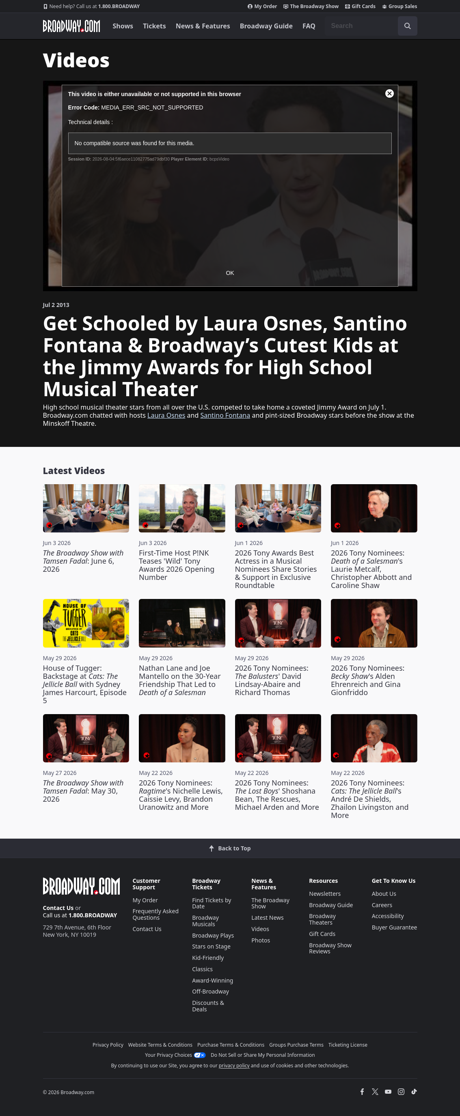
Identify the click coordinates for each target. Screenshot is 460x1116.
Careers (382, 905)
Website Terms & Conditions (160, 1044)
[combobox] (371, 26)
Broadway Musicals (205, 921)
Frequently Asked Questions (156, 914)
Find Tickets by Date (211, 903)
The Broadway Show (311, 6)
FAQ (308, 26)
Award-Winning (212, 980)
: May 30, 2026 (83, 791)
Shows (123, 26)
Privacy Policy (108, 1044)
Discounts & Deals (208, 1006)
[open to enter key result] (407, 26)
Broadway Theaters (322, 919)
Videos (260, 929)
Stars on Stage (211, 946)
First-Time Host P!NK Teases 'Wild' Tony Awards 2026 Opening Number (176, 565)
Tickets (154, 26)
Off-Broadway (210, 991)
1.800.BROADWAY (91, 6)
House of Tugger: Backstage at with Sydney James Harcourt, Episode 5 (85, 684)
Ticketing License (347, 1044)
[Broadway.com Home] (71, 26)
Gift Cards (360, 6)
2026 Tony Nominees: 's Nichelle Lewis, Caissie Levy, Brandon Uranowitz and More (181, 795)
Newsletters (325, 893)
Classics (202, 969)
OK (230, 273)
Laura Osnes (166, 415)
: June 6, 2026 (83, 561)
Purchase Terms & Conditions (230, 1044)
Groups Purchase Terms (296, 1044)
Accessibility (388, 916)
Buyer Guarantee (394, 927)
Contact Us (58, 908)
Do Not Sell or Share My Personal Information (263, 1055)
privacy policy (234, 1065)
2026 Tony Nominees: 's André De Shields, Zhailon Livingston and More (370, 799)
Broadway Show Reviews (330, 948)
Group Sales (399, 6)
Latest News (267, 917)
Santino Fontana (225, 415)
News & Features (203, 26)
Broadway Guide (266, 26)
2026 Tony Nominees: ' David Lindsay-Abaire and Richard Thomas (272, 680)
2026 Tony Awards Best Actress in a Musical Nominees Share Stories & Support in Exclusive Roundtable (276, 569)
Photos (260, 940)
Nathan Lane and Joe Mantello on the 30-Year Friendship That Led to (180, 680)
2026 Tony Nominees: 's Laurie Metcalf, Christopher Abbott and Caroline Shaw (371, 569)
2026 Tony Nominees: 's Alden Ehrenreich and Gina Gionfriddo (367, 680)
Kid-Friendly (208, 957)
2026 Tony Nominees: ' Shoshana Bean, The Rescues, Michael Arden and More (277, 795)
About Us (384, 893)
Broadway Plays (213, 935)
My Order (262, 6)
